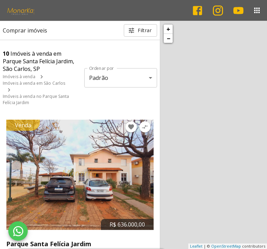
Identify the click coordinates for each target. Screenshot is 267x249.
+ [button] (168, 29)
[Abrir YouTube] (238, 10)
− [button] (168, 38)
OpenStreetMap (226, 246)
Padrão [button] (98, 78)
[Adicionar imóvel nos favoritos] (131, 126)
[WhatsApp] (18, 231)
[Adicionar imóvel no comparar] (144, 126)
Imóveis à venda (19, 77)
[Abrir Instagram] (218, 10)
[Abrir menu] (257, 10)
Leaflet (196, 246)
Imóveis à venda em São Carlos (34, 83)
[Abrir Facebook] (197, 10)
